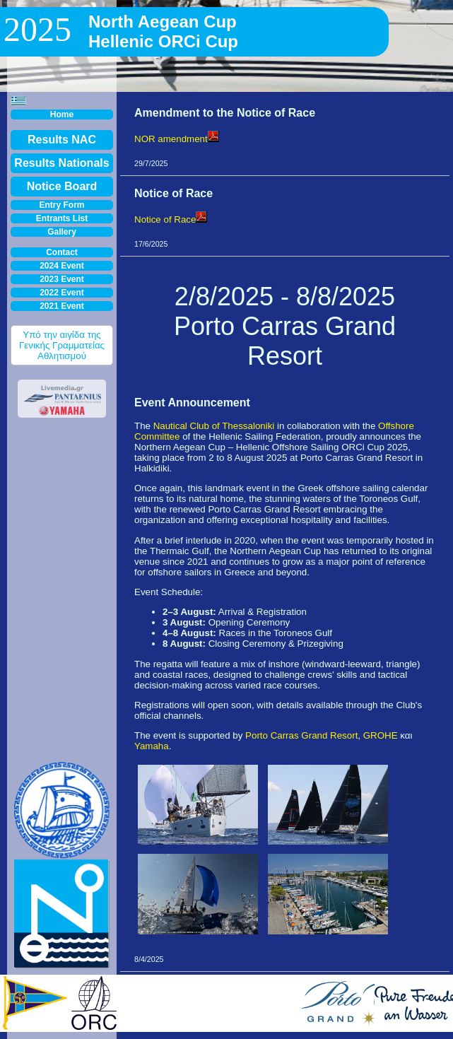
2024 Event (62, 266)
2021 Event (62, 306)
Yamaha (151, 746)
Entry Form (61, 205)
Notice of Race (170, 219)
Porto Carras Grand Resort (301, 735)
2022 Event (62, 293)
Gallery (61, 232)
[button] (18, 101)
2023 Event (62, 279)
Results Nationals (61, 163)
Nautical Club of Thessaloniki (214, 426)
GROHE (380, 735)
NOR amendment (176, 139)
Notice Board (62, 186)
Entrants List (62, 218)
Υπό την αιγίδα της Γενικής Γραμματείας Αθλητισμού (62, 345)
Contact (62, 252)
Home (61, 114)
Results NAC (62, 140)
